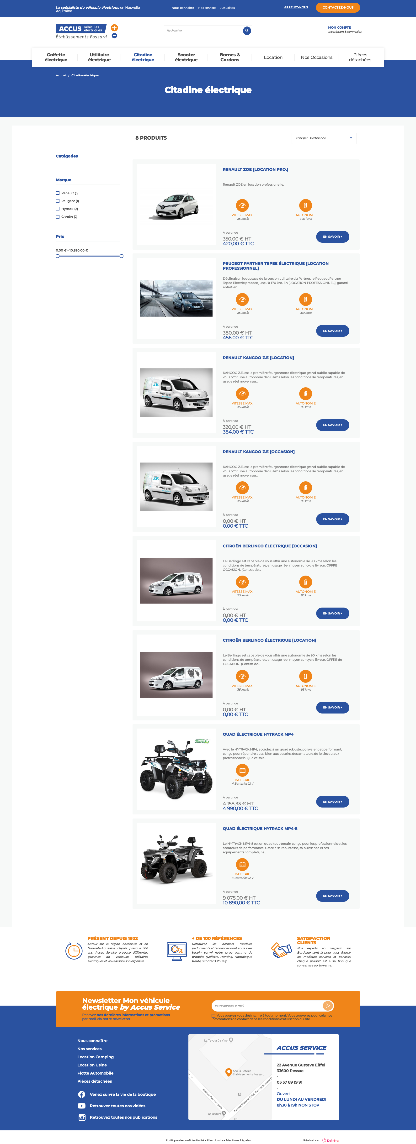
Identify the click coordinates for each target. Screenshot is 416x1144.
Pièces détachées (94, 1078)
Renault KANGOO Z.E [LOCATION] (259, 356)
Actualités (227, 8)
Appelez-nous (296, 7)
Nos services (207, 8)
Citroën (69, 216)
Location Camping (95, 1054)
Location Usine (92, 1062)
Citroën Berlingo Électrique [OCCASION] (271, 543)
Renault (69, 193)
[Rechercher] (208, 30)
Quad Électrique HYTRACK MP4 (259, 731)
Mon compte (339, 27)
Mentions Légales (238, 1137)
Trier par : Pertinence (325, 138)
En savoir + (332, 236)
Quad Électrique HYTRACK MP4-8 (261, 825)
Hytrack (69, 208)
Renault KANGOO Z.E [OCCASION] (259, 450)
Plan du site (215, 1137)
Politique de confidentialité (184, 1137)
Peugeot (70, 201)
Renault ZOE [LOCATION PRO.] (256, 168)
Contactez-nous (338, 7)
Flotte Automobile (95, 1070)
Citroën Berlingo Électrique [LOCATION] (270, 637)
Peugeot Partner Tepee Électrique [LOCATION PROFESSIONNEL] (276, 264)
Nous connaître (183, 8)
